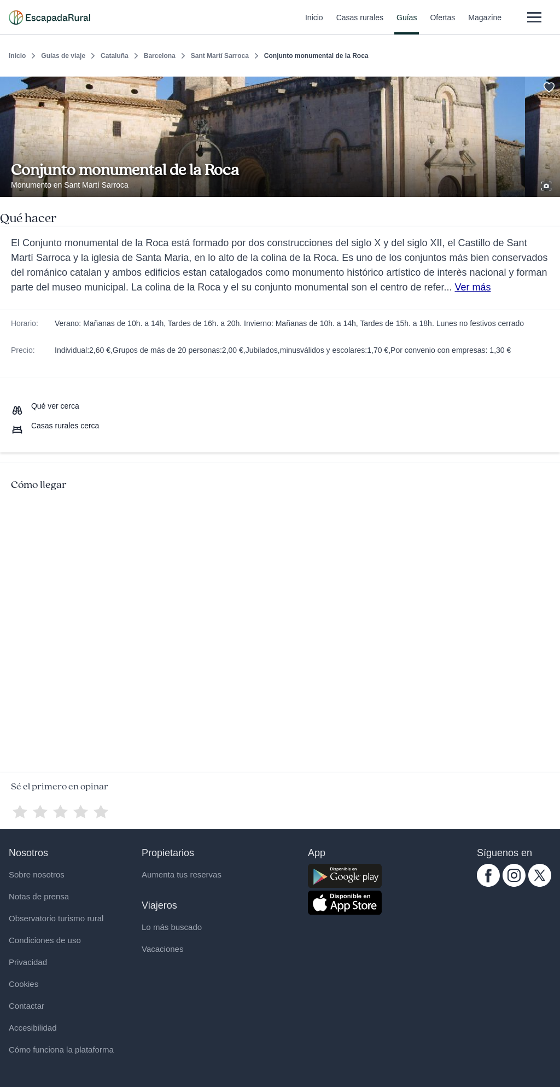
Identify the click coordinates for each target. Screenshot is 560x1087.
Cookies (23, 984)
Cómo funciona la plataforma (61, 1049)
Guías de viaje (63, 56)
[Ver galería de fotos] (547, 184)
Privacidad (28, 962)
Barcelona (160, 56)
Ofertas (442, 24)
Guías (406, 24)
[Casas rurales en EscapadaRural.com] (49, 17)
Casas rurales (360, 24)
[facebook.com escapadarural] (488, 884)
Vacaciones (162, 949)
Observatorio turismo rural (56, 918)
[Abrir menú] (534, 17)
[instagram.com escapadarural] (514, 884)
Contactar (26, 1005)
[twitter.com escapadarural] (539, 884)
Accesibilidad (33, 1027)
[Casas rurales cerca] (55, 425)
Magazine (485, 24)
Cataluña (115, 56)
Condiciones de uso (45, 940)
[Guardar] (547, 85)
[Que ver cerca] (45, 406)
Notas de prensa (39, 896)
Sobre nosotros (37, 874)
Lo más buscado (172, 927)
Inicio (314, 24)
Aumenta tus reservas (181, 874)
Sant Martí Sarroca (220, 56)
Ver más (472, 287)
